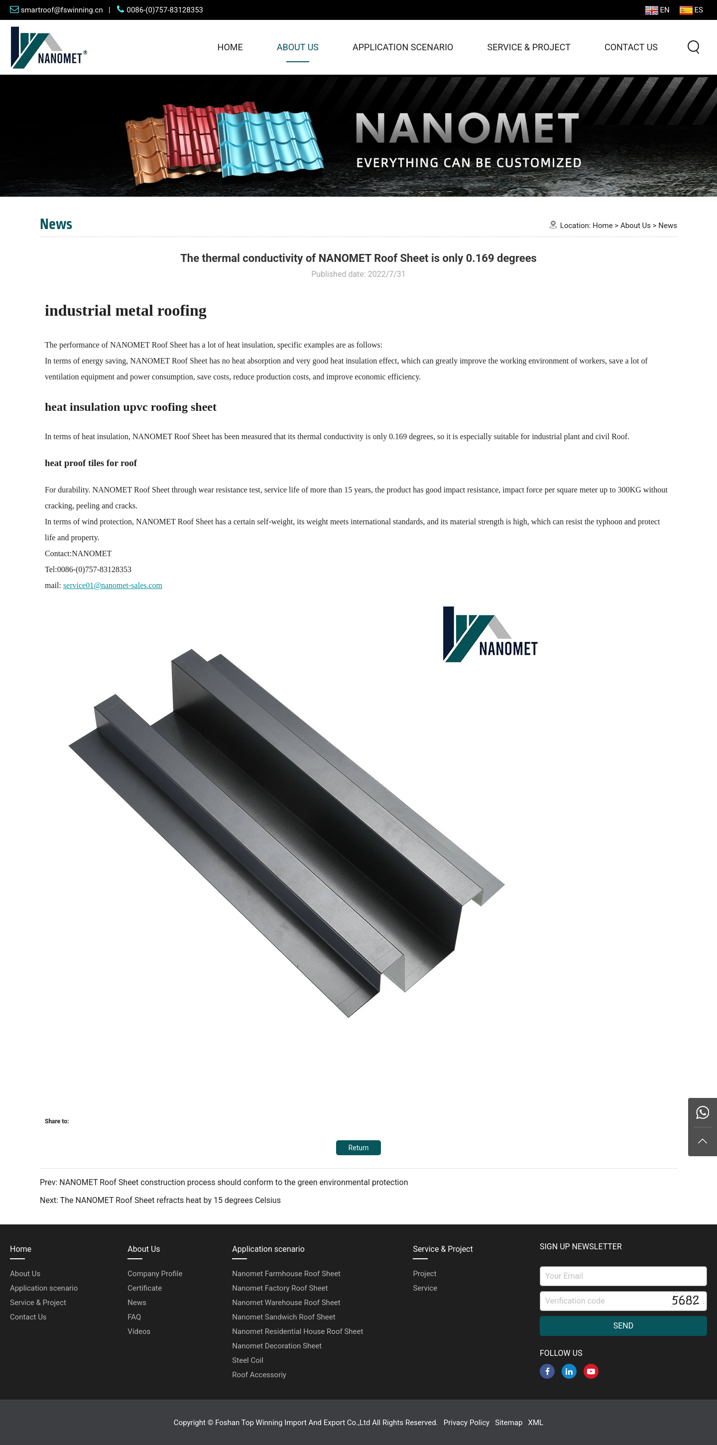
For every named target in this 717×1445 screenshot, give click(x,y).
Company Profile (154, 1273)
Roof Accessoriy (259, 1374)
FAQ (134, 1317)
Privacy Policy (466, 1422)
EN (657, 10)
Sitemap (508, 1422)
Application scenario (403, 47)
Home (230, 47)
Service (425, 1288)
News (667, 226)
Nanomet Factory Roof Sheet (280, 1288)
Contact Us (631, 47)
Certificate (144, 1288)
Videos (138, 1331)
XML (536, 1422)
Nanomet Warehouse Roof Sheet (286, 1302)
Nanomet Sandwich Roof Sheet (283, 1317)
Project (424, 1273)
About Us (298, 47)
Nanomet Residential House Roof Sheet (297, 1331)
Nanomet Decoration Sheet (277, 1345)
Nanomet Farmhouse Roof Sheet (286, 1273)
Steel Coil (247, 1360)
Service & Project (528, 47)
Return (359, 1148)
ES (691, 10)
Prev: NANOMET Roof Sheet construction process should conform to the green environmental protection (224, 1182)
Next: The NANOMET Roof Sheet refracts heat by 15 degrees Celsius (160, 1200)
